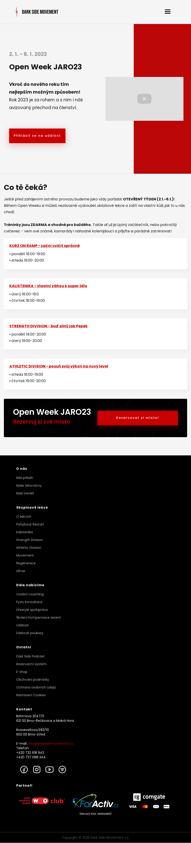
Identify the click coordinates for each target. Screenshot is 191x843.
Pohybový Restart (30, 524)
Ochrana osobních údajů (36, 687)
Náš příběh (24, 478)
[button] (167, 12)
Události (22, 625)
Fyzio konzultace (29, 602)
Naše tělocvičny (29, 485)
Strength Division (29, 540)
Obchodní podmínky (32, 679)
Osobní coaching (30, 594)
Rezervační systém (31, 664)
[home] (37, 12)
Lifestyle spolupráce (32, 610)
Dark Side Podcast (30, 656)
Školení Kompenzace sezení (38, 617)
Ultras (20, 571)
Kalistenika (24, 532)
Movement (25, 555)
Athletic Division (28, 547)
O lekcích (23, 516)
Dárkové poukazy (29, 633)
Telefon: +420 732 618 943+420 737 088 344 (31, 752)
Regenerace (26, 563)
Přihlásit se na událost (37, 135)
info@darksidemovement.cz (50, 743)
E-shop (21, 672)
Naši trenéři (25, 493)
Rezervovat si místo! (137, 417)
